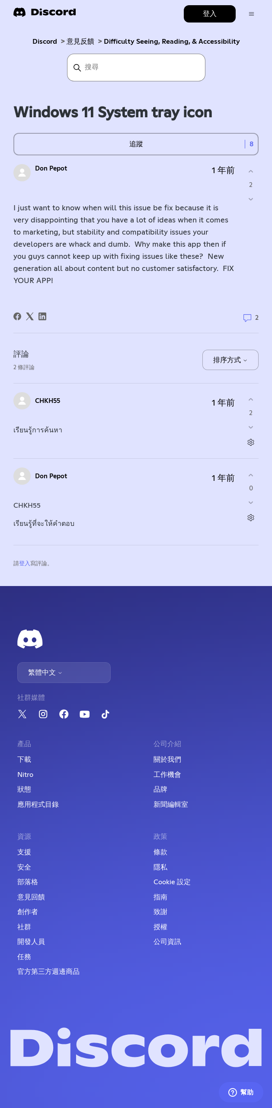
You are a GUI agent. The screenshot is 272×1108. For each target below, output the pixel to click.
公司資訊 (167, 941)
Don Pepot (51, 168)
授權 (160, 927)
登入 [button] (210, 13)
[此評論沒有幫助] (251, 427)
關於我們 (167, 759)
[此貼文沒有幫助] (251, 198)
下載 (24, 759)
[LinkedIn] (42, 316)
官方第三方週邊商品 (48, 971)
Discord (44, 41)
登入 (24, 564)
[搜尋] (136, 67)
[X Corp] (30, 316)
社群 (24, 927)
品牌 (160, 789)
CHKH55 (47, 401)
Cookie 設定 (172, 882)
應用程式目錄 (38, 804)
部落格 (27, 882)
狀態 (24, 789)
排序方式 (230, 360)
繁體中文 (45, 672)
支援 (24, 852)
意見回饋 (31, 897)
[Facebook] (17, 316)
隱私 (160, 867)
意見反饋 (80, 41)
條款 (160, 852)
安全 (24, 867)
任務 (24, 956)
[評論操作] (251, 442)
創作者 (27, 911)
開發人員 (31, 941)
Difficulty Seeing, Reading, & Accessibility (172, 41)
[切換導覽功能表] (251, 14)
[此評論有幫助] (251, 399)
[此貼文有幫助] (251, 171)
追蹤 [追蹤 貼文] (136, 144)
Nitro (25, 774)
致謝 (160, 911)
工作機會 (167, 774)
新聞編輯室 (171, 804)
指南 (160, 897)
